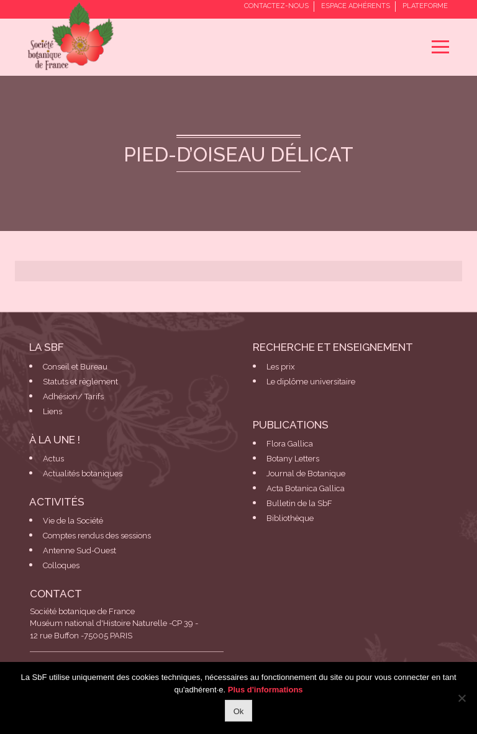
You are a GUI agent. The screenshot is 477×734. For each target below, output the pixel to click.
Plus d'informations (265, 689)
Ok (239, 711)
